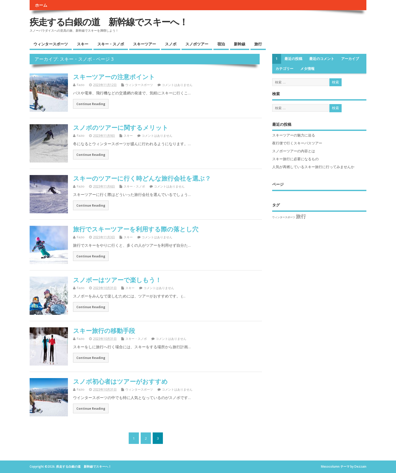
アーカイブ (350, 58)
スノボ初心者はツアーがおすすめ (120, 381)
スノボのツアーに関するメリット (120, 127)
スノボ (170, 43)
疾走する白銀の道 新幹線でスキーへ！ (109, 22)
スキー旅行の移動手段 (104, 330)
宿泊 (221, 43)
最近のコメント (321, 58)
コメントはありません (177, 85)
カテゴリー (284, 68)
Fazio (81, 85)
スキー (82, 43)
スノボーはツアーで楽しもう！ (117, 280)
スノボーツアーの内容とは (293, 151)
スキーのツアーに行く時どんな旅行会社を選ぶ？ (142, 178)
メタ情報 (307, 68)
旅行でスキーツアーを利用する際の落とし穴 (135, 229)
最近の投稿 (293, 58)
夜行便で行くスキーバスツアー (297, 143)
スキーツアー (144, 43)
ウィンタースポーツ (50, 43)
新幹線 (239, 43)
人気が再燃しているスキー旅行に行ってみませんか (313, 167)
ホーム (41, 5)
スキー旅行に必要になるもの (295, 159)
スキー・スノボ (110, 43)
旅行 (258, 43)
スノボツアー (196, 43)
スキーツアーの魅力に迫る (293, 135)
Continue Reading (90, 104)
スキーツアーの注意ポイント (114, 76)
